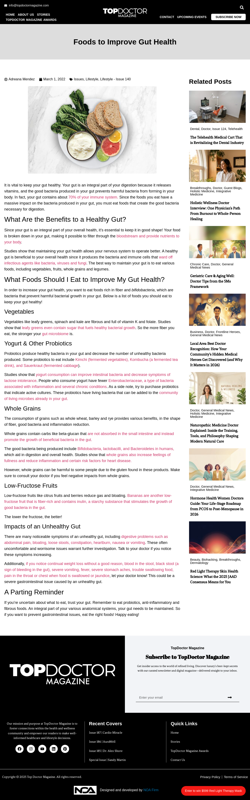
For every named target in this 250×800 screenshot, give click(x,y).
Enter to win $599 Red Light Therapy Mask (220, 788)
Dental (194, 129)
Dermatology (199, 563)
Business (196, 332)
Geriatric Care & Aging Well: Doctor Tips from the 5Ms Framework (212, 281)
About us (26, 14)
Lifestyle (92, 79)
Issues (79, 79)
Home (10, 14)
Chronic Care (199, 264)
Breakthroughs (200, 188)
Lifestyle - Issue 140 (115, 79)
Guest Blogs (232, 188)
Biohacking (209, 559)
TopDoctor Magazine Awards (31, 19)
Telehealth (235, 129)
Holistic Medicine (202, 191)
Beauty (195, 559)
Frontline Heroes (228, 332)
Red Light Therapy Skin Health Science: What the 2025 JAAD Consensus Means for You (214, 576)
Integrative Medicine (204, 490)
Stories (43, 14)
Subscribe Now (228, 17)
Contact (167, 17)
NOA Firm (150, 790)
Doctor (205, 129)
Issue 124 (219, 129)
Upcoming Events (192, 17)
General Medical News (206, 335)
